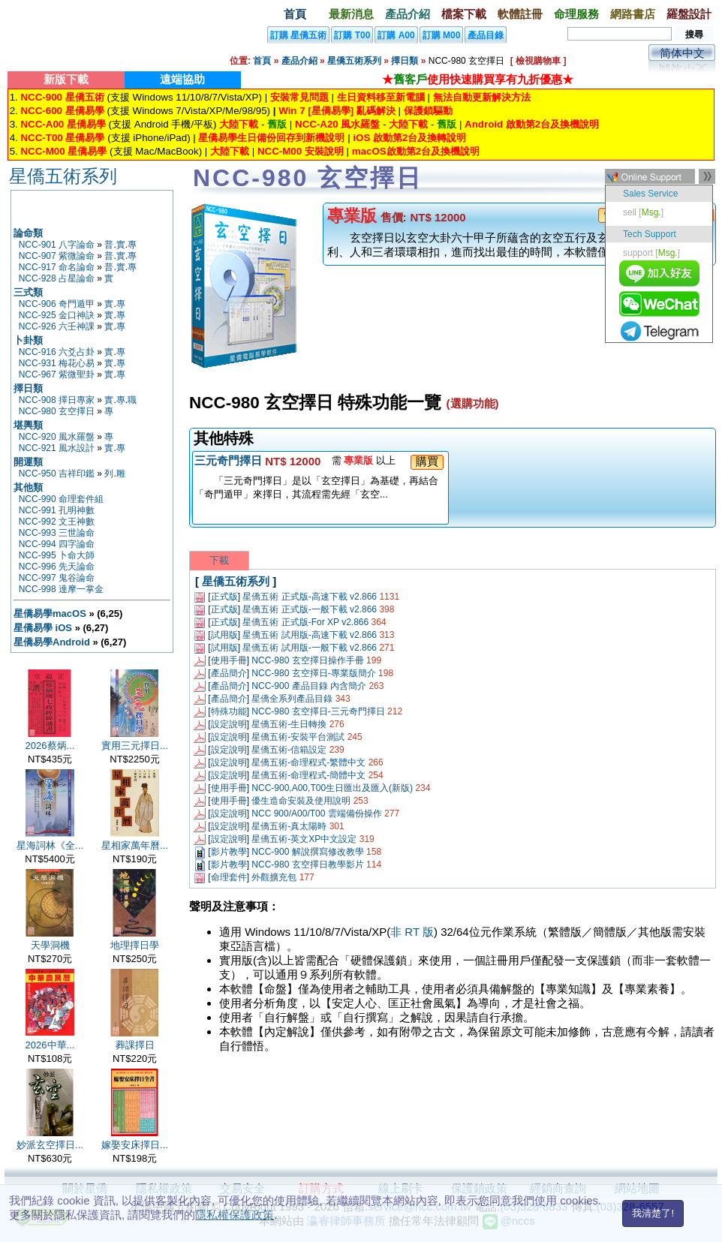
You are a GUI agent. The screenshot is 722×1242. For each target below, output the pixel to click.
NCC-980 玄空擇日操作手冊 (307, 660)
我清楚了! (653, 1213)
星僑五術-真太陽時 (288, 826)
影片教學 (229, 852)
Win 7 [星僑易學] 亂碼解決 (337, 110)
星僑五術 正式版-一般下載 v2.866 (309, 609)
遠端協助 (182, 79)
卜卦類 (28, 340)
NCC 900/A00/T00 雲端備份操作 (316, 813)
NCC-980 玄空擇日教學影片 (307, 864)
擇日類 (404, 61)
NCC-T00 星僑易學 (62, 137)
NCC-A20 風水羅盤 (337, 124)
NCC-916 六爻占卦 (57, 352)
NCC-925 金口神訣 (57, 315)
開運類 (28, 462)
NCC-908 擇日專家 (57, 400)
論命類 (28, 233)
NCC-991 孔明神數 (57, 510)
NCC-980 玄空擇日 (57, 411)
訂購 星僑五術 (298, 35)
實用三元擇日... (134, 745)
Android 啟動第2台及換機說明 (532, 124)
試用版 (224, 635)
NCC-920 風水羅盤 (57, 437)
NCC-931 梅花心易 (57, 363)
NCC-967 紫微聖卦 (57, 374)
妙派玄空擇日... (50, 1144)
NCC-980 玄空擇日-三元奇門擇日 (317, 711)
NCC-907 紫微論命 (57, 256)
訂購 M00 (442, 35)
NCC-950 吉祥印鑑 (57, 473)
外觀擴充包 (273, 877)
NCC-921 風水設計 (57, 448)
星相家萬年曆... (134, 845)
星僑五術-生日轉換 (288, 724)
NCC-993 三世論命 (57, 533)
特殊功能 (229, 711)
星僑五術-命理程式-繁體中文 (308, 762)
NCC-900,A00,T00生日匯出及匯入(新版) (332, 788)
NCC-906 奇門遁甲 (57, 304)
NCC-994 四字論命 (57, 544)
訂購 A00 (396, 35)
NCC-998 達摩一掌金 (61, 589)
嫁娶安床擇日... (134, 1144)
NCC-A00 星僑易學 (62, 124)
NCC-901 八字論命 (57, 244)
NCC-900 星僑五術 (62, 97)
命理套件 (229, 877)
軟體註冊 (520, 14)
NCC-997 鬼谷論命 (57, 578)
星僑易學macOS (50, 613)
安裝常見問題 (299, 97)
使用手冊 (229, 660)
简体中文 (682, 53)
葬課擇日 (135, 1045)
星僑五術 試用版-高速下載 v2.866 (309, 635)
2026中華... (50, 1045)
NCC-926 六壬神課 (57, 326)
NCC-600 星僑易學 (62, 110)
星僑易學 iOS (43, 627)
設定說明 (229, 724)
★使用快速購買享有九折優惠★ (477, 79)
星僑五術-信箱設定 (288, 749)
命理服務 (576, 14)
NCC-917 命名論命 (57, 267)
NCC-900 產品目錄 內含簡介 (308, 686)
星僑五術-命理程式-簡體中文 (308, 775)
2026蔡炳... (50, 745)
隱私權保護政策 (234, 1214)
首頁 (295, 14)
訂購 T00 (352, 35)
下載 (219, 560)
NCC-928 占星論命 (57, 278)
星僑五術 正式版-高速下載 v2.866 (309, 596)
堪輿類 (28, 425)
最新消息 (351, 14)
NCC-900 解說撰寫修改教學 (307, 852)
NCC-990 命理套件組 (61, 499)
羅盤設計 (688, 14)
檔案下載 (463, 14)
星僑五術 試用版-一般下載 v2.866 (309, 647)
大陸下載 (238, 124)
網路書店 (632, 14)
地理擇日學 (134, 945)
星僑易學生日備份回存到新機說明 (271, 137)
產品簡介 (229, 673)
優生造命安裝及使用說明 (300, 800)
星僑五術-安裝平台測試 (297, 737)
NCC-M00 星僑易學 (63, 151)
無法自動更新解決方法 (482, 97)
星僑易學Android (52, 642)
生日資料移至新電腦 (381, 97)
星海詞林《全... (50, 845)
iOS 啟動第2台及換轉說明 (409, 137)
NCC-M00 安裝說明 (300, 151)
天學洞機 (50, 945)
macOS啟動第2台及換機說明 (416, 151)
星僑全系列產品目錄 (291, 698)
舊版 (277, 124)
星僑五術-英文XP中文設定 (303, 839)
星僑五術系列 (354, 61)
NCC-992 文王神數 (57, 521)
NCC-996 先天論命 (57, 566)
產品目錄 (486, 35)
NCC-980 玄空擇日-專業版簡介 (313, 673)
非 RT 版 (412, 931)
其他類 (28, 487)
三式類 (28, 292)
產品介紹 (407, 14)
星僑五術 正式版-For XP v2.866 (305, 622)
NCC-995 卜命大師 (57, 555)
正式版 (224, 596)
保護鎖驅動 (428, 110)
